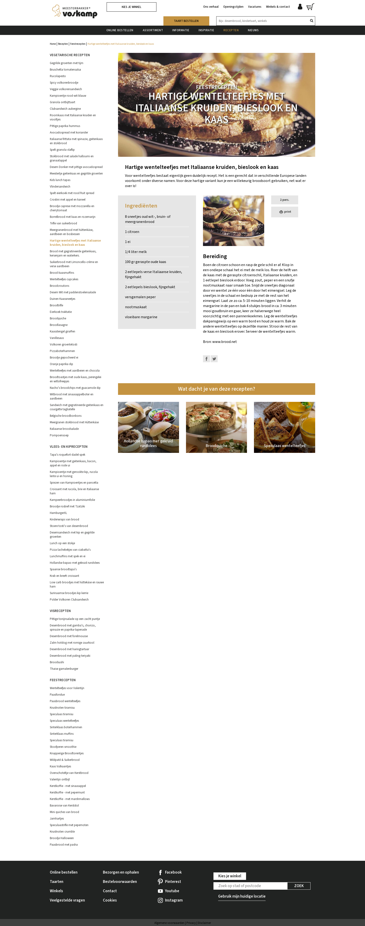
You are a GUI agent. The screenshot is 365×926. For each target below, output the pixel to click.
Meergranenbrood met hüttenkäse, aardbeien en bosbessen (71, 232)
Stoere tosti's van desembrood (69, 526)
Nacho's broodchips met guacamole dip (75, 388)
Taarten (56, 881)
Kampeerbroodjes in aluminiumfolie (72, 500)
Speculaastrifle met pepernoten (69, 825)
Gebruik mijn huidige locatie (242, 896)
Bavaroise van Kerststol (64, 805)
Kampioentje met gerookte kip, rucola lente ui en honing (74, 474)
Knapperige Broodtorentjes (67, 753)
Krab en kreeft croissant (64, 576)
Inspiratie (206, 30)
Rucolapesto (58, 76)
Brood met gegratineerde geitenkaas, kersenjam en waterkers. (73, 253)
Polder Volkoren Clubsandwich (69, 600)
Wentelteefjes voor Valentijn (67, 688)
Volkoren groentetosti (63, 344)
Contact (110, 891)
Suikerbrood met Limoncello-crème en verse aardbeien (74, 264)
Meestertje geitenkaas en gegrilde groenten (76, 173)
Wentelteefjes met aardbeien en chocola (75, 371)
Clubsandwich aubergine (65, 109)
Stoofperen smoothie (63, 747)
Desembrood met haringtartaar (69, 649)
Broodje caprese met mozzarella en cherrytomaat (72, 208)
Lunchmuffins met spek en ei (67, 556)
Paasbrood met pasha (64, 845)
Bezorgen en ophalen (121, 872)
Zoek (299, 886)
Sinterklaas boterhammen (66, 727)
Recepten (231, 30)
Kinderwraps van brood (64, 519)
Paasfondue (57, 695)
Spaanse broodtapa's (63, 569)
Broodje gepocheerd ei (64, 357)
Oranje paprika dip (61, 364)
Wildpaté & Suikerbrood (65, 760)
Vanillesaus (57, 338)
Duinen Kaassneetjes (62, 299)
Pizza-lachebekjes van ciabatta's (70, 550)
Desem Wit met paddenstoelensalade (73, 292)
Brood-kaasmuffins (62, 273)
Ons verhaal (211, 6)
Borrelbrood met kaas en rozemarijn (72, 217)
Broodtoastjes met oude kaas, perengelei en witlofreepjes (75, 379)
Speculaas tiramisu (61, 714)
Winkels (56, 891)
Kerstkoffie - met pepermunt (67, 792)
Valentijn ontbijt (60, 779)
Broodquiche (58, 318)
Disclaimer (204, 923)
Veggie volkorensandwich (66, 89)
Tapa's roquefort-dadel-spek (67, 455)
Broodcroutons (59, 286)
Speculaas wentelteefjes (64, 721)
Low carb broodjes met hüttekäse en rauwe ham (77, 584)
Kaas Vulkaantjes (60, 766)
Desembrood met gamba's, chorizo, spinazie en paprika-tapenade (73, 627)
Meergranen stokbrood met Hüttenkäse (74, 422)
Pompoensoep (59, 435)
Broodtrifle (56, 305)
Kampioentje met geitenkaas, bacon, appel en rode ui (73, 463)
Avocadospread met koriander (69, 132)
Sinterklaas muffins (62, 734)
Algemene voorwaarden (169, 923)
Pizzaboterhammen (62, 351)
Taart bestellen (186, 21)
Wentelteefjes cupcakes (64, 279)
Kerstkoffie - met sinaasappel (68, 786)
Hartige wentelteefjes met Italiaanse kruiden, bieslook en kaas (75, 243)
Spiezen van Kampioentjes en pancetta (74, 483)
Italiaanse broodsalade (64, 429)
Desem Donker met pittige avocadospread (76, 167)
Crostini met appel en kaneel (67, 200)
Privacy (191, 923)
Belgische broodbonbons (65, 416)
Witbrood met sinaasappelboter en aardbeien (71, 396)
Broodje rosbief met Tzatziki (67, 506)
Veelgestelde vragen (67, 900)
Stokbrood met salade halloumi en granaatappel (72, 158)
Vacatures (254, 6)
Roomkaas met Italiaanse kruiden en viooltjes (73, 117)
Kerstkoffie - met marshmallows (70, 799)
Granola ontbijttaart (62, 102)
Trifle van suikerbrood (63, 223)
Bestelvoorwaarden (120, 881)
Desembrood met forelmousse (69, 636)
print (284, 212)
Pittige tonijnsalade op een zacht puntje (75, 619)
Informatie (180, 30)
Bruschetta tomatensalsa (65, 70)
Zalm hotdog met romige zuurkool (72, 643)
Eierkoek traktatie (61, 312)
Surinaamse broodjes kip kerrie (69, 593)
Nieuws (253, 30)
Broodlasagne (59, 325)
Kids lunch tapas (60, 180)
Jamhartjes (57, 819)
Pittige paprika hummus (65, 126)
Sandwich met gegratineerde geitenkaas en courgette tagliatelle (76, 407)
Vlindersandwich (60, 187)
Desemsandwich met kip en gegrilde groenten (72, 534)
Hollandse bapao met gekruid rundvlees (75, 563)
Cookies (110, 900)
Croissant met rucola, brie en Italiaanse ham (74, 491)
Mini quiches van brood (64, 812)
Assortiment (153, 30)
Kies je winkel (131, 7)
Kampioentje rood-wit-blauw (68, 96)
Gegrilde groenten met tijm (66, 63)
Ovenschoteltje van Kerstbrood (69, 773)
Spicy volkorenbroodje (64, 83)
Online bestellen (119, 30)
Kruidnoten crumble (62, 832)
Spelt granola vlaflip (62, 150)
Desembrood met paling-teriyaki (70, 656)
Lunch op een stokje (62, 543)
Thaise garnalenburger (64, 669)
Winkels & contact (278, 6)
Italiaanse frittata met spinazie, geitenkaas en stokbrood (76, 141)
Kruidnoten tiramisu (62, 708)
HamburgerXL (58, 513)
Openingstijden (233, 6)
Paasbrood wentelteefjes (65, 701)
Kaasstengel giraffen (62, 331)
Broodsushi (57, 662)
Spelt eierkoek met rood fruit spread (72, 193)
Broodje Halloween (62, 838)
